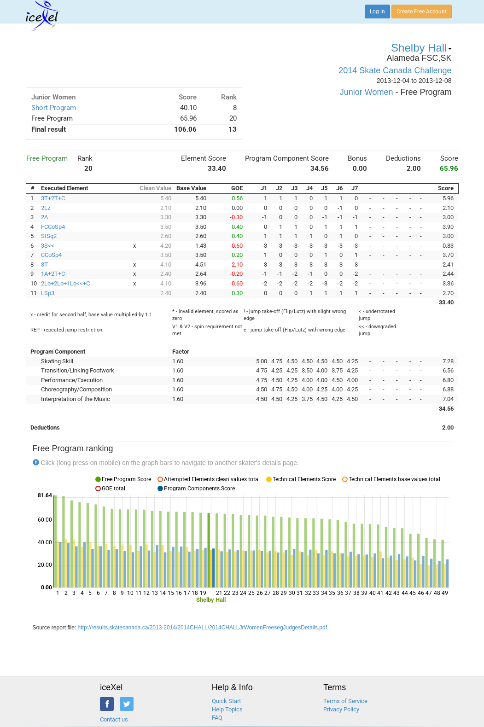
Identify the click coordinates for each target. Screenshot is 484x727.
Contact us (114, 719)
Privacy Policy (341, 709)
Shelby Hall (421, 47)
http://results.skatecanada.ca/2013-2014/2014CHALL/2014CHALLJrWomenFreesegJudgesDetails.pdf (202, 627)
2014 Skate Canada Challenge (394, 70)
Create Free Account (422, 11)
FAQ (217, 717)
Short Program (53, 108)
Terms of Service (345, 701)
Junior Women (366, 92)
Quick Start (226, 701)
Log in (377, 11)
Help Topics (227, 709)
